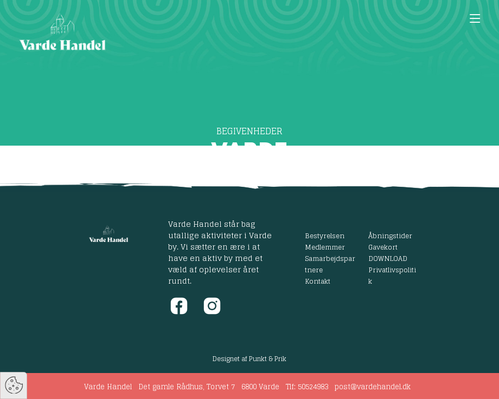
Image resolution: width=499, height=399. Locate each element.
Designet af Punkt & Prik (249, 358)
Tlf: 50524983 (307, 387)
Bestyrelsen (324, 235)
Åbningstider (390, 235)
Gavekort (383, 247)
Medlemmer (325, 247)
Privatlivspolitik (392, 275)
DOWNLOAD (387, 258)
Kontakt (317, 281)
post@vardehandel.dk (373, 387)
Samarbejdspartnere (330, 264)
